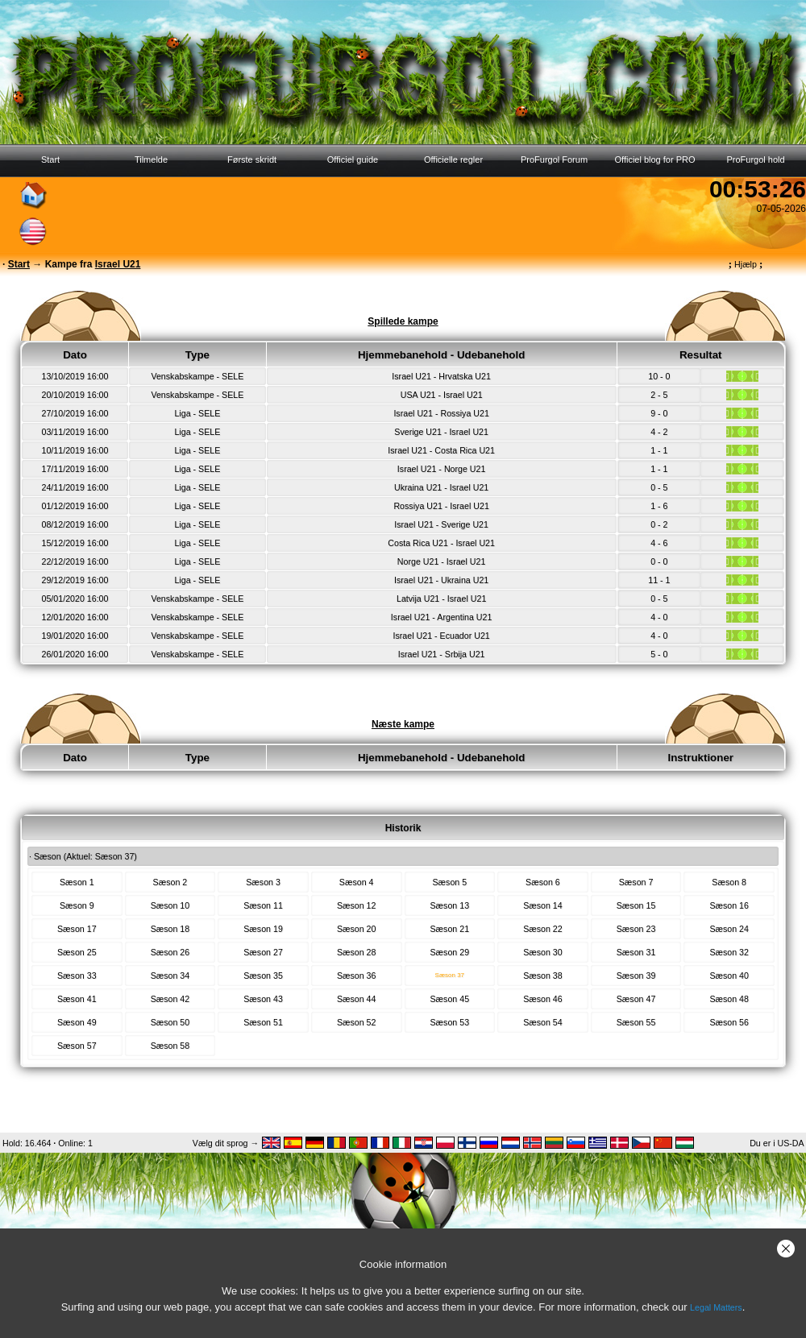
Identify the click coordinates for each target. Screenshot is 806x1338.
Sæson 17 (77, 929)
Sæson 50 (170, 1022)
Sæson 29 (450, 952)
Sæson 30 (543, 952)
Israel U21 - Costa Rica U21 (441, 450)
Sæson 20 (356, 929)
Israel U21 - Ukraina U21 (441, 580)
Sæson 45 (450, 999)
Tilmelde (151, 159)
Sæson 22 (543, 929)
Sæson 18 (170, 929)
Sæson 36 (356, 975)
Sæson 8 (729, 882)
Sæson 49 (77, 1022)
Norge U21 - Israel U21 (441, 561)
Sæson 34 (170, 975)
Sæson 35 (263, 975)
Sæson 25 (77, 952)
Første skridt (251, 159)
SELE (232, 376)
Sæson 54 (543, 1022)
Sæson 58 (170, 1045)
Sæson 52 (356, 1022)
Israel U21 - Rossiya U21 (440, 413)
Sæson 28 (356, 952)
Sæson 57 (77, 1045)
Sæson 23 (636, 929)
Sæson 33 (77, 975)
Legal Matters (716, 1307)
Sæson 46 (543, 999)
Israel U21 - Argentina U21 (441, 617)
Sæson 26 (170, 952)
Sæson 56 (729, 1022)
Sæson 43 (263, 999)
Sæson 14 (543, 905)
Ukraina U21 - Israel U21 (441, 487)
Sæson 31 (636, 952)
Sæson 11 (263, 905)
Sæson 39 (636, 975)
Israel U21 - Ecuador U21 (441, 635)
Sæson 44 (356, 999)
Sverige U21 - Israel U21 (441, 432)
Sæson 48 (729, 999)
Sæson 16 (729, 905)
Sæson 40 (729, 975)
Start (50, 159)
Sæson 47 (636, 999)
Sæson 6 (543, 882)
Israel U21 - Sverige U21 (441, 524)
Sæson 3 (263, 882)
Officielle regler (453, 159)
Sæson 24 (729, 929)
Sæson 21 (450, 929)
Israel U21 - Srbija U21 (441, 654)
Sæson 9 (77, 905)
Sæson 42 (170, 999)
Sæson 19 (263, 929)
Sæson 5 (449, 882)
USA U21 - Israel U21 (442, 395)
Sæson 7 (636, 882)
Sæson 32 (729, 952)
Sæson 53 (450, 1022)
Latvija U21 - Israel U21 (441, 598)
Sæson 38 (543, 975)
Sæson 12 (356, 905)
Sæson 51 (263, 1022)
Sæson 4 (356, 882)
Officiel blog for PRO (654, 159)
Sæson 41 (77, 999)
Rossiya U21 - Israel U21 (440, 506)
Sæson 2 (170, 882)
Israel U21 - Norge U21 (441, 469)
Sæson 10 (170, 905)
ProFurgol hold (755, 159)
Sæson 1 (77, 882)
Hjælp (745, 264)
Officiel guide (352, 159)
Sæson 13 (450, 905)
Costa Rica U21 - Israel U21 (441, 543)
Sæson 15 (636, 905)
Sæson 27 (263, 952)
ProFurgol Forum (554, 159)
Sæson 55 (636, 1022)
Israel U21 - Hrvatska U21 (441, 376)
